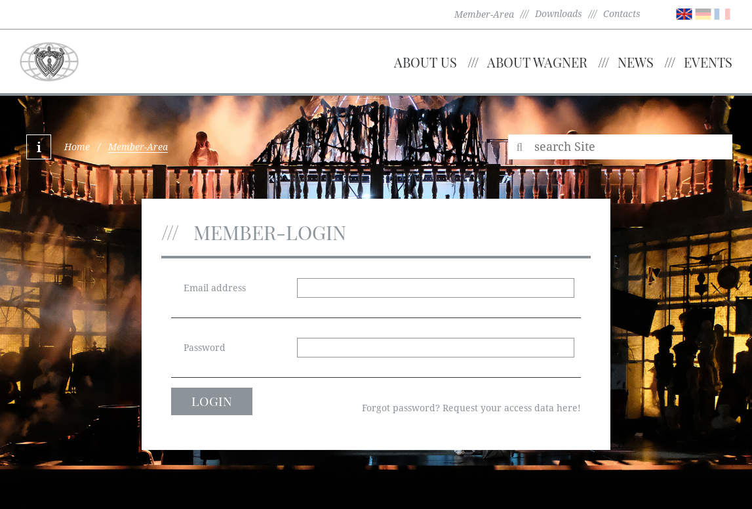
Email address (215, 288)
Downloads (558, 14)
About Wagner (537, 62)
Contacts (622, 14)
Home (77, 147)
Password (205, 347)
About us (425, 62)
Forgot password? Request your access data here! (471, 408)
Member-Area (484, 14)
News (636, 62)
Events (708, 62)
